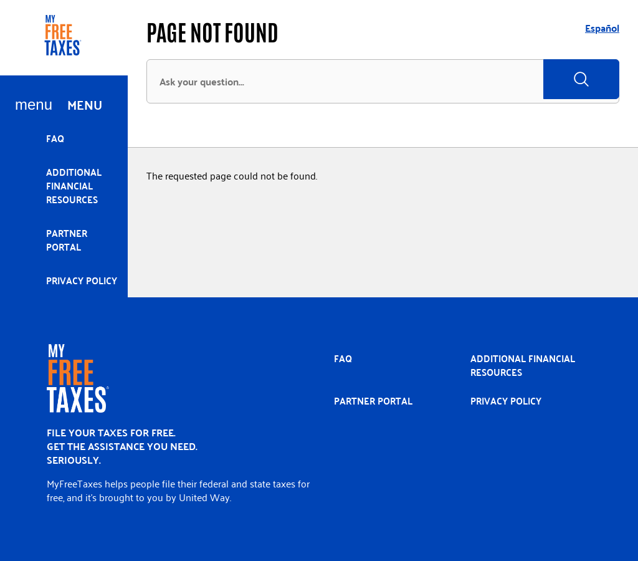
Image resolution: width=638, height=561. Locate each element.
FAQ (55, 138)
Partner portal (66, 239)
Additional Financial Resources (74, 185)
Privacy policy (81, 280)
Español (602, 28)
